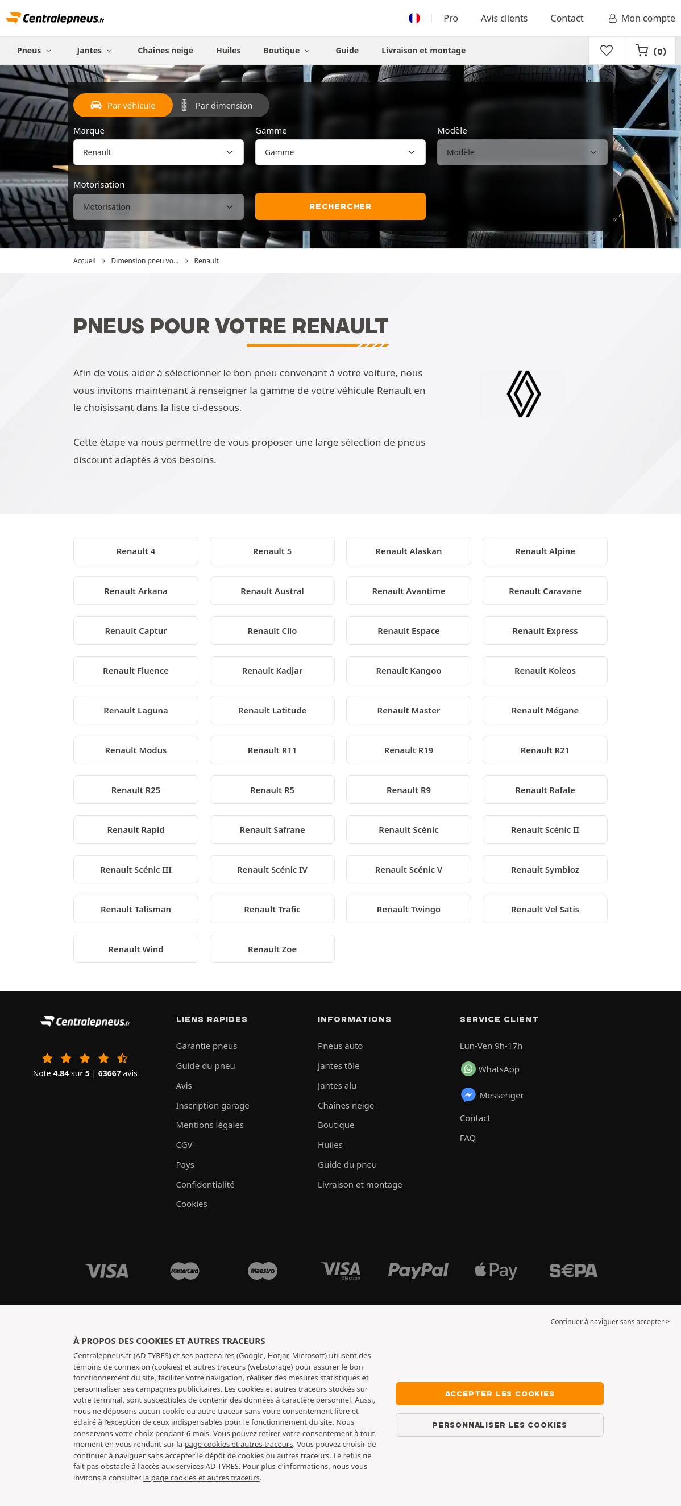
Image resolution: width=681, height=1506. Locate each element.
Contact (567, 18)
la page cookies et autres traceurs (201, 1477)
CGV (184, 1144)
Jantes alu (337, 1085)
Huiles (228, 50)
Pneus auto (340, 1045)
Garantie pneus (207, 1045)
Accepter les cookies (500, 1393)
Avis (184, 1085)
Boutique (288, 50)
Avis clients (504, 18)
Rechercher (340, 206)
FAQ (468, 1137)
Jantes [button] (96, 50)
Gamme (271, 130)
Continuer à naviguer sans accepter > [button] (610, 1321)
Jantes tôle (339, 1065)
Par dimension (215, 105)
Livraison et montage (423, 50)
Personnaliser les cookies (499, 1424)
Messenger (492, 1094)
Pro (450, 18)
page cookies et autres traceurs (238, 1444)
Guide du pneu (205, 1065)
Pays (185, 1164)
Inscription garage (213, 1105)
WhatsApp (490, 1068)
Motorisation (98, 184)
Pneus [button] (36, 50)
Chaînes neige (165, 50)
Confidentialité (205, 1184)
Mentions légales (210, 1124)
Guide (347, 50)
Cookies (191, 1203)
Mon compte (640, 18)
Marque (89, 130)
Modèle (452, 130)
